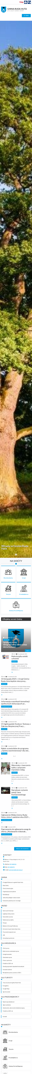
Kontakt (5, 1016)
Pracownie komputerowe (9, 932)
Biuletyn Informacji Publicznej (10, 926)
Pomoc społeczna (7, 960)
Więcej (28, 650)
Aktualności (6, 639)
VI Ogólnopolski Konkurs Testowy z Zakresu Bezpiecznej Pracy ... (16, 725)
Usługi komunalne (7, 954)
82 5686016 (13, 864)
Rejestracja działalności (8, 1002)
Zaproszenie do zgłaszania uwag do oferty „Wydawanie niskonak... (16, 830)
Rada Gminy (6, 885)
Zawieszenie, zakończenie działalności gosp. (14, 1008)
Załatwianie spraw (7, 957)
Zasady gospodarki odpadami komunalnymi (13, 966)
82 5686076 (11, 867)
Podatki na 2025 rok (8, 963)
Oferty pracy (6, 948)
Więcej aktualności (22, 848)
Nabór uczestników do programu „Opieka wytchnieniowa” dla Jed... (15, 749)
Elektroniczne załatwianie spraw (11, 951)
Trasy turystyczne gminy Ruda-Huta (12, 982)
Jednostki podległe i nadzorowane (11, 897)
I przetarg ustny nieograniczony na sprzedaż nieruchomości (15, 644)
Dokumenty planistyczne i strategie (12, 900)
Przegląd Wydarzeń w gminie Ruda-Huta (13, 882)
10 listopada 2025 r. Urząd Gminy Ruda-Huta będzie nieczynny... (15, 680)
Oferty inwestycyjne (8, 888)
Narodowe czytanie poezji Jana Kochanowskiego (19, 792)
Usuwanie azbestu (7, 969)
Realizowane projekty (8, 920)
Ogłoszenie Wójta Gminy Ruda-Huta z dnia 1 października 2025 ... (15, 816)
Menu (27, 15)
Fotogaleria (5, 985)
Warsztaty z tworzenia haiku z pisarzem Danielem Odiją (20, 767)
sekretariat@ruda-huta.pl (16, 870)
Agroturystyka (6, 992)
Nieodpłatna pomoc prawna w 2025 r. (12, 972)
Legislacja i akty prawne (8, 913)
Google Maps (6, 988)
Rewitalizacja (6, 894)
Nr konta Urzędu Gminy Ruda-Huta (11, 929)
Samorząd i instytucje (8, 910)
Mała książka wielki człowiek (19, 657)
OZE (4, 935)
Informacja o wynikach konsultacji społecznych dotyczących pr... (15, 702)
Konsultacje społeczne (6, 706)
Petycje (5, 923)
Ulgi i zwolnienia (7, 1005)
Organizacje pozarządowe (9, 891)
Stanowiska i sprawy (8, 916)
